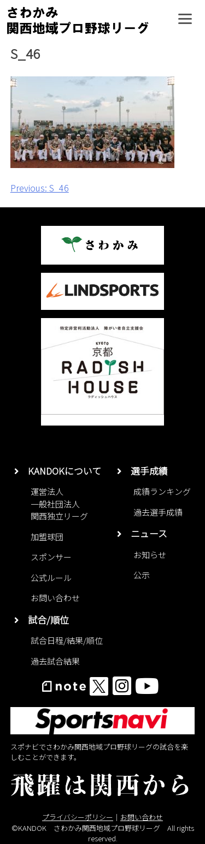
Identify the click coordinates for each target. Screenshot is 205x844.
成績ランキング (162, 491)
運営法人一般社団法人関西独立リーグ (59, 504)
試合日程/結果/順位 (67, 640)
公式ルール (51, 577)
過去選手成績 (158, 512)
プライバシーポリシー (77, 817)
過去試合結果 (55, 661)
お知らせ (149, 554)
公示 (141, 574)
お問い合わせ (55, 597)
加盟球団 (47, 536)
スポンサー (51, 556)
